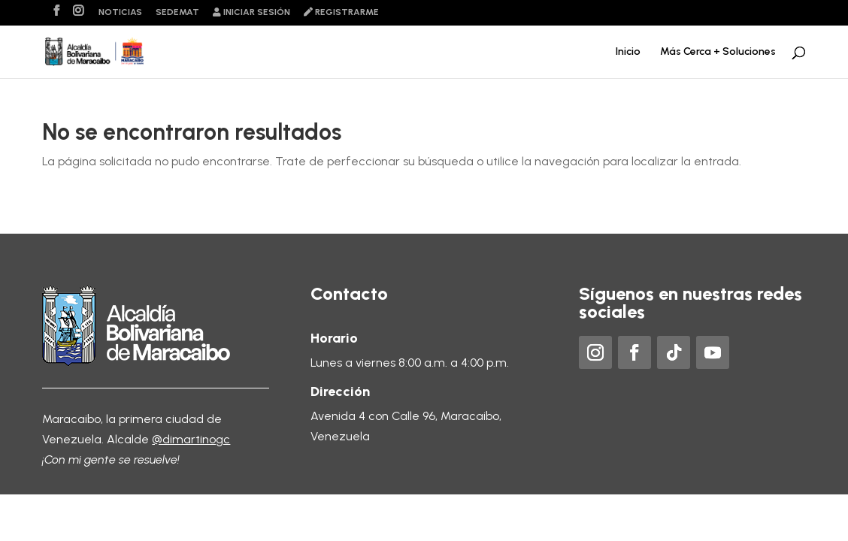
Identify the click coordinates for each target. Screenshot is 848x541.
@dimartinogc (191, 439)
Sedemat (177, 12)
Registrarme (341, 12)
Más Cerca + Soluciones (718, 52)
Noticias (120, 12)
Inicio (628, 52)
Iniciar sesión (251, 12)
